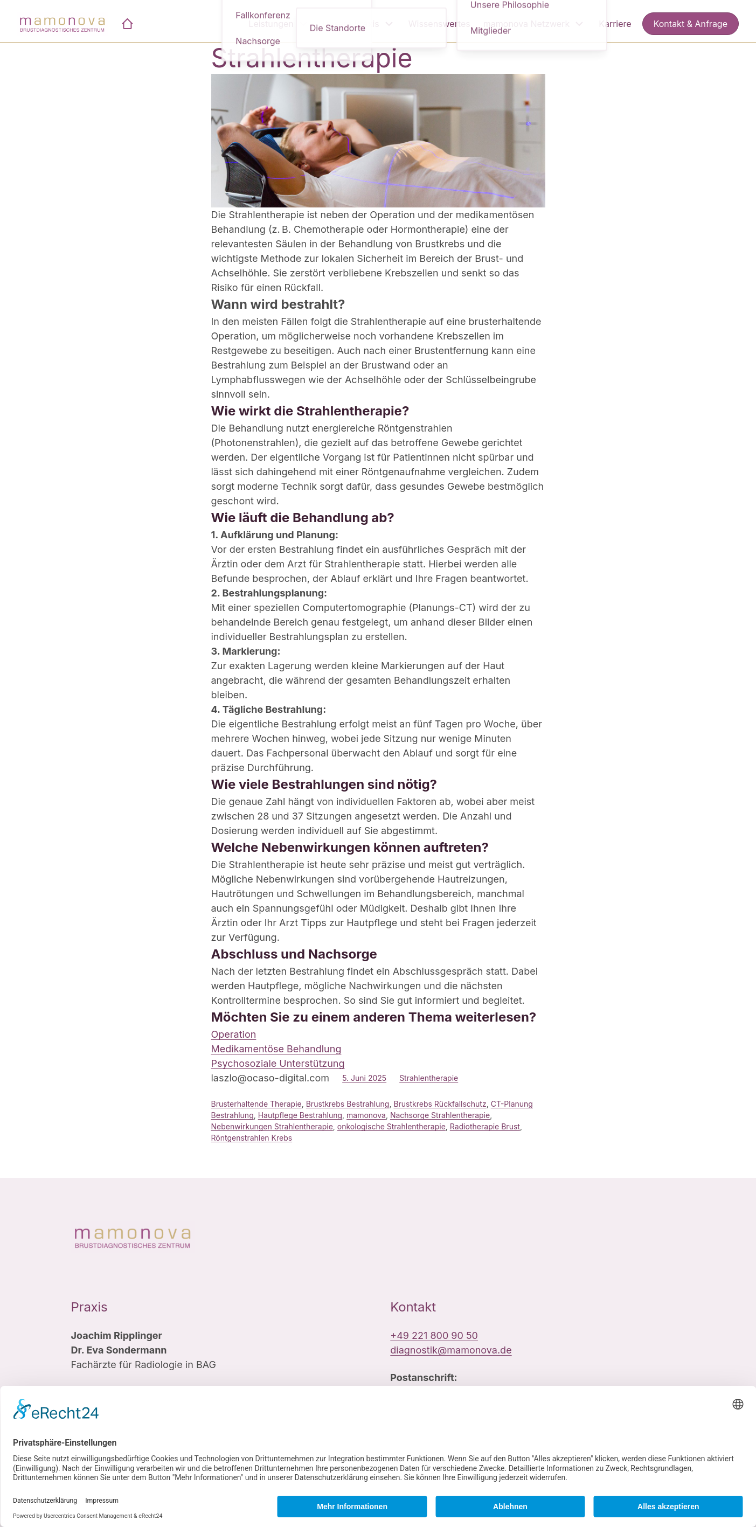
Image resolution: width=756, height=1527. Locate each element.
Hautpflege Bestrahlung (300, 1115)
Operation (233, 1034)
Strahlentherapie (312, 58)
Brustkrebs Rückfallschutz (439, 1103)
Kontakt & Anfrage (690, 23)
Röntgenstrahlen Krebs (252, 1137)
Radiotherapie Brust (485, 1126)
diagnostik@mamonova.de (450, 1350)
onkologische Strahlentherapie (391, 1126)
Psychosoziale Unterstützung (278, 1063)
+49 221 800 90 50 (434, 1335)
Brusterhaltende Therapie (256, 1103)
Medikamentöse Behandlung (276, 1048)
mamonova (366, 1115)
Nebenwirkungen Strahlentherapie (272, 1126)
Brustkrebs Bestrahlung (348, 1103)
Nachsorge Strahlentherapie (440, 1115)
